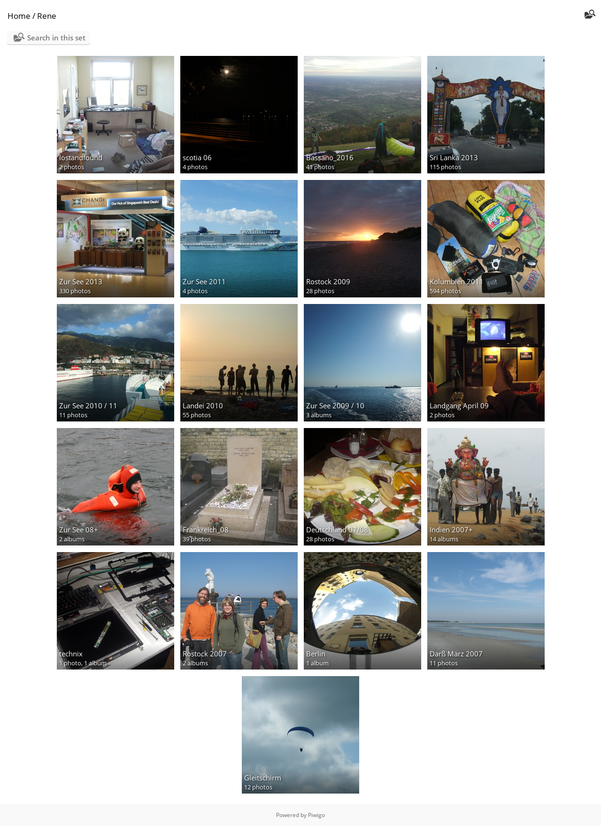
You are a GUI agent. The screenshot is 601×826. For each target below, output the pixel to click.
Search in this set (56, 37)
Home (19, 15)
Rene (46, 15)
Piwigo (316, 815)
